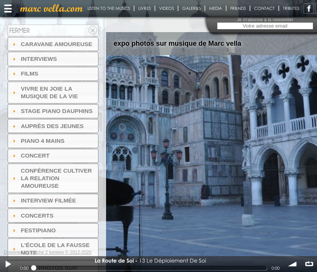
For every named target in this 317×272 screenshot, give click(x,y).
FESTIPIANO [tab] (33, 230)
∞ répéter (309, 264)
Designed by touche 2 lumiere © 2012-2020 (48, 252)
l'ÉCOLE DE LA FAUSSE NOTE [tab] (50, 249)
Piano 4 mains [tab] (38, 141)
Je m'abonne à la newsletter (265, 19)
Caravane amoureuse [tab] (51, 44)
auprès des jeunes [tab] (47, 126)
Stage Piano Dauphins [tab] (52, 111)
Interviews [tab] (34, 59)
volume (293, 264)
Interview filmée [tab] (43, 200)
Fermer (19, 30)
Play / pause (8, 264)
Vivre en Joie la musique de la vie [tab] (44, 92)
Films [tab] (24, 73)
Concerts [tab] (32, 215)
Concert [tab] (30, 155)
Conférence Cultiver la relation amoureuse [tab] (51, 178)
